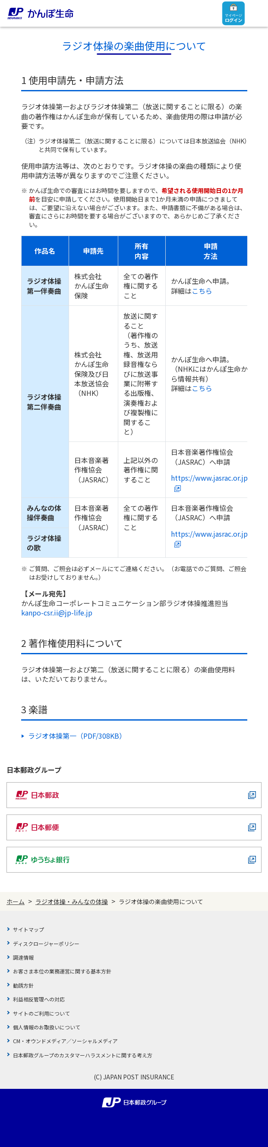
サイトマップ (28, 929)
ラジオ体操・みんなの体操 (71, 901)
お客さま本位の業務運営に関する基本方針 (62, 971)
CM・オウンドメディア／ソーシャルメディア (65, 1040)
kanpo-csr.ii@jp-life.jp (56, 612)
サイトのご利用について (41, 1013)
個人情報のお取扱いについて (46, 1027)
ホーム (15, 901)
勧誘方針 (23, 985)
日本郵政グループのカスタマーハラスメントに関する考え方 (82, 1055)
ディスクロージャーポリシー (46, 943)
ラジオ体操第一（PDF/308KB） (77, 735)
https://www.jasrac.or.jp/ (210, 482)
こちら (202, 291)
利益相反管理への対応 (39, 999)
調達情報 (23, 957)
